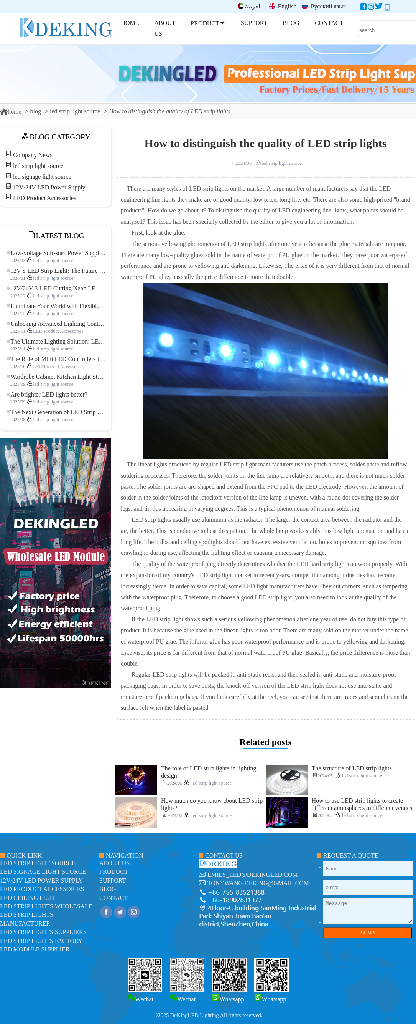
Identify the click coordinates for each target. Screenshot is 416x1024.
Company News (33, 155)
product (113, 871)
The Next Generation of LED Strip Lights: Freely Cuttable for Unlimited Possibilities (56, 412)
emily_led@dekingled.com (252, 874)
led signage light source (42, 176)
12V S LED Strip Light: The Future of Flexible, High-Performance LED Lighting (56, 270)
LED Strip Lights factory (41, 941)
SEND (367, 933)
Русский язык (324, 6)
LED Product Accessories (44, 198)
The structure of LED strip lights (352, 768)
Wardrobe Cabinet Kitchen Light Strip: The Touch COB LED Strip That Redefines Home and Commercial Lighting (56, 376)
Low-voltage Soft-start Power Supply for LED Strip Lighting (56, 253)
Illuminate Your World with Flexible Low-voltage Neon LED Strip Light (56, 306)
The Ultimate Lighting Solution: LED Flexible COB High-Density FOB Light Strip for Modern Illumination (56, 341)
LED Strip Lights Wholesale (46, 906)
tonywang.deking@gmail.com (258, 883)
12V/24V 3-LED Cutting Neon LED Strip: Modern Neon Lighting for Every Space (56, 288)
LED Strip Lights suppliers (43, 932)
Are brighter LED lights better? (47, 394)
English (283, 6)
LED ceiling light (29, 898)
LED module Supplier (34, 949)
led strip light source (75, 111)
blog (35, 111)
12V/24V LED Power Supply (49, 187)
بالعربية (251, 6)
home (10, 111)
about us (114, 863)
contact (113, 898)
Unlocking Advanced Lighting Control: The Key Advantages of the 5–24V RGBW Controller (56, 323)
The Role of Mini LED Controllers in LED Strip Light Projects (56, 359)
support (112, 880)
